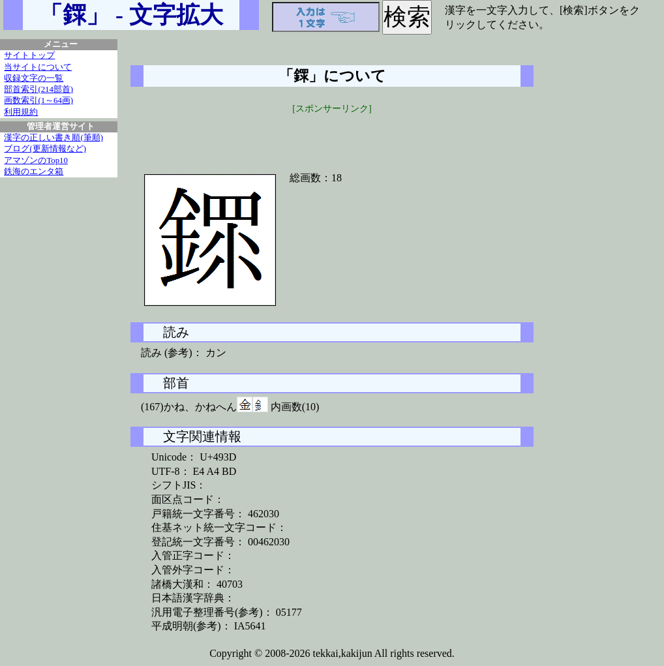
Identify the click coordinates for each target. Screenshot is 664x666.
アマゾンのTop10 (36, 160)
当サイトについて (38, 67)
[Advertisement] (332, 135)
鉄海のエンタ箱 (33, 171)
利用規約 (21, 112)
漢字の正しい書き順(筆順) (53, 137)
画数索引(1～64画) (38, 100)
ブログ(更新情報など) (45, 148)
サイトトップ (29, 55)
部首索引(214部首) (38, 89)
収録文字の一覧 (33, 78)
